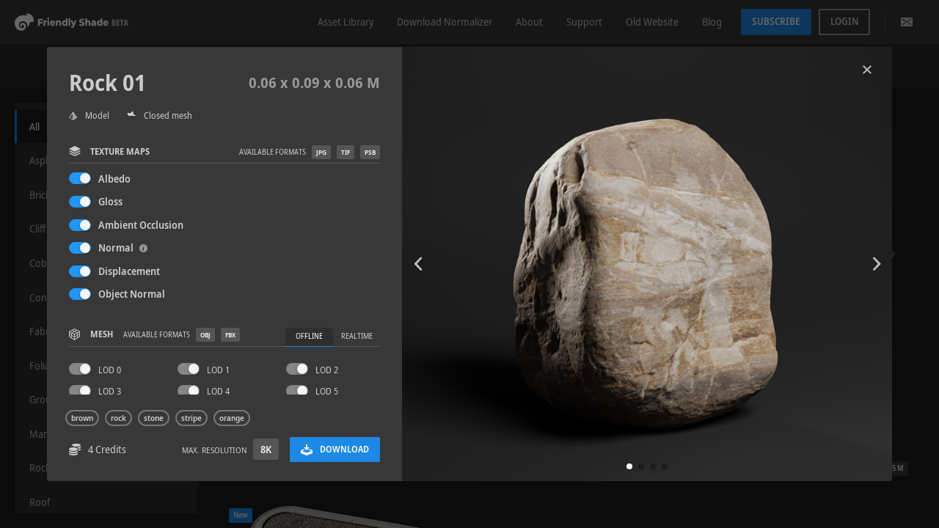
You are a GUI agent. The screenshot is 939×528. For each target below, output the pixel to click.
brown (82, 418)
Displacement (129, 271)
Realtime (357, 336)
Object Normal (131, 294)
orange (231, 418)
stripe (191, 418)
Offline (309, 336)
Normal (122, 247)
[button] (629, 466)
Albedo (114, 179)
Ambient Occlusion (140, 225)
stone (154, 418)
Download (335, 449)
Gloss (110, 201)
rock (118, 418)
